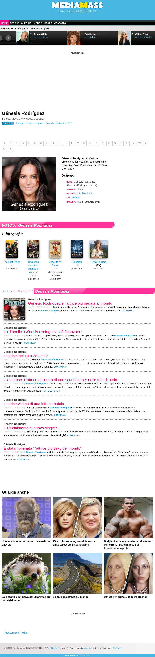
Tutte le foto (50, 391)
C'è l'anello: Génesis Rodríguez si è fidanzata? (43, 332)
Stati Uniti (87, 193)
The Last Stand (11, 261)
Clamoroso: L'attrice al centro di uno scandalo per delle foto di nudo (60, 380)
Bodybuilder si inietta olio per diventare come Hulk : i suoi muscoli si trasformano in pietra (128, 545)
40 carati (77, 261)
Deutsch (50, 123)
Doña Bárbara (98, 261)
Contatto (60, 23)
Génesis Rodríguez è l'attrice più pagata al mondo (70, 303)
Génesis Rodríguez (23, 113)
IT (86, 11)
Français (20, 123)
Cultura (26, 23)
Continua (127, 311)
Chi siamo (54, 648)
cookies (86, 648)
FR (73, 11)
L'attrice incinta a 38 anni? (26, 356)
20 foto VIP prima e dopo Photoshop (126, 597)
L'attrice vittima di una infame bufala (34, 404)
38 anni (76, 197)
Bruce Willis (40, 34)
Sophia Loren (92, 34)
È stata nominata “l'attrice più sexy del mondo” (42, 448)
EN (68, 11)
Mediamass (7, 28)
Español (40, 123)
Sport (48, 23)
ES (77, 11)
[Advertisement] (77, 80)
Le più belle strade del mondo (71, 597)
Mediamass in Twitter (16, 632)
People (14, 23)
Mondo (38, 23)
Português (60, 123)
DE (82, 11)
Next (8, 38)
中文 (95, 11)
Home (4, 23)
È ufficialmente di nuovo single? (30, 428)
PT (89, 11)
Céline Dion (141, 34)
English (30, 123)
